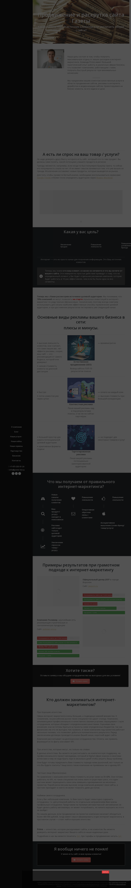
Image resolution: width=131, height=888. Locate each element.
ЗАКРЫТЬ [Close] (105, 872)
